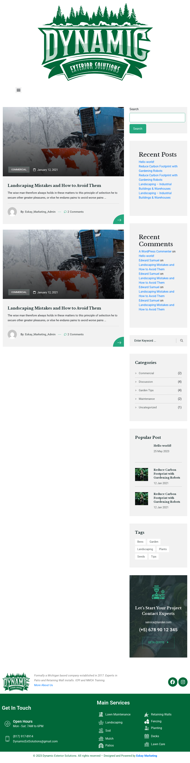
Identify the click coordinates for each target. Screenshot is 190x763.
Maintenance (147, 399)
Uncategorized (148, 407)
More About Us (43, 685)
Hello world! (146, 162)
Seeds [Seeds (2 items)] (141, 556)
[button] (18, 90)
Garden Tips (146, 390)
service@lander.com (158, 625)
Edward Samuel (149, 260)
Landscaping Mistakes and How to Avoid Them (55, 185)
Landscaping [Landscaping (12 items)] (145, 549)
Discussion (146, 381)
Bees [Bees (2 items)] (140, 541)
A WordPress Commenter (155, 251)
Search (134, 109)
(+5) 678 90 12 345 (158, 633)
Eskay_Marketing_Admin (41, 211)
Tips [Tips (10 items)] (153, 556)
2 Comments (74, 211)
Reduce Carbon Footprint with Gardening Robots (167, 477)
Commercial (19, 169)
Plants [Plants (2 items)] (163, 549)
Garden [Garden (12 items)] (154, 541)
